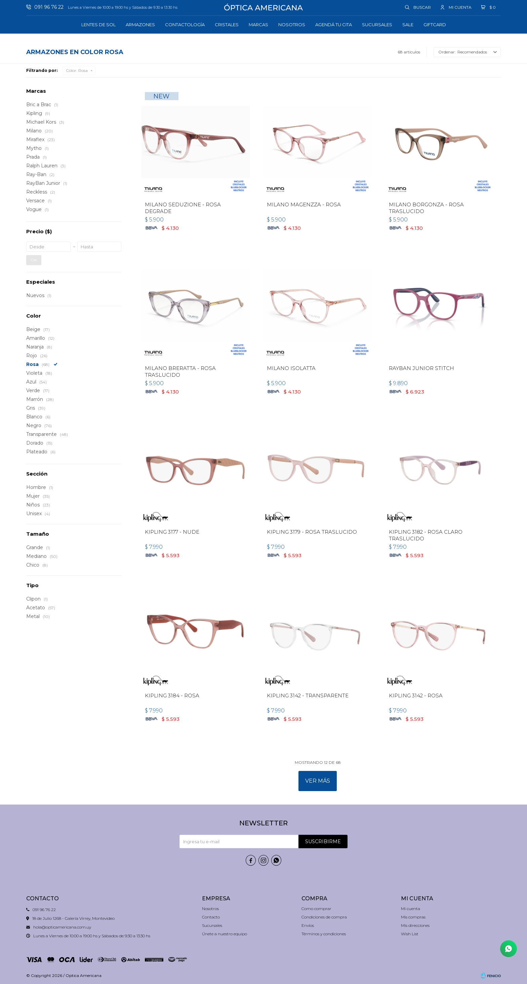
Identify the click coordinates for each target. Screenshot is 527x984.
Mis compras (413, 916)
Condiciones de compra (324, 916)
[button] (418, 7)
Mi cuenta (410, 908)
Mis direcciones (415, 925)
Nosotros (291, 24)
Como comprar (316, 908)
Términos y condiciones (323, 933)
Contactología (185, 24)
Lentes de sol (98, 24)
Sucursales (377, 24)
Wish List (409, 933)
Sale (407, 24)
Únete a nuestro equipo (224, 933)
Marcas (258, 24)
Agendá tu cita (333, 24)
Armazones (140, 24)
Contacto (211, 916)
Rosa (77, 70)
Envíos (307, 925)
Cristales (227, 24)
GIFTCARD (434, 24)
